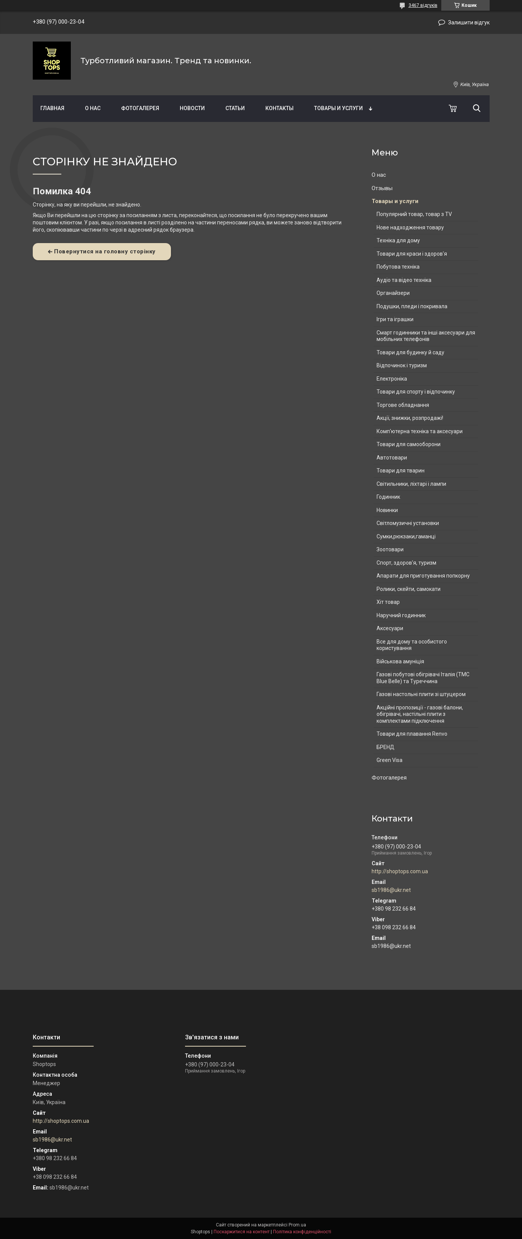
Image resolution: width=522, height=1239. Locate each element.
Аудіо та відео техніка (404, 280)
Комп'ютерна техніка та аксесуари (420, 431)
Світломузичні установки (408, 523)
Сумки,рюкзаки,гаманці (406, 536)
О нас (93, 108)
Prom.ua (297, 1225)
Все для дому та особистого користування (412, 645)
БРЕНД (385, 747)
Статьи (235, 108)
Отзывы (382, 188)
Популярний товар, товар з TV (414, 214)
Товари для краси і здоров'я (412, 254)
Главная (52, 108)
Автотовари (392, 458)
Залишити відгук (469, 22)
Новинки (387, 510)
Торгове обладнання (403, 405)
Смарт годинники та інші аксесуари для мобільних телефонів (426, 336)
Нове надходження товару (410, 227)
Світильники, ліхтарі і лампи (411, 484)
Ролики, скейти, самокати (409, 589)
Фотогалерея (140, 108)
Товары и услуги (338, 108)
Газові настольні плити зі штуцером (421, 694)
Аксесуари (390, 628)
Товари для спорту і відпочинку (416, 392)
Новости (192, 108)
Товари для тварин (401, 470)
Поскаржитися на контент (242, 1231)
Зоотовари (390, 549)
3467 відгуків (423, 5)
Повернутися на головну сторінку (105, 251)
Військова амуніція (400, 661)
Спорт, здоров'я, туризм (406, 563)
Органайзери (393, 293)
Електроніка (392, 379)
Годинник (388, 497)
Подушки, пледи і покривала (412, 306)
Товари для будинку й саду (410, 352)
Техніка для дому (398, 240)
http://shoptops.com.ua (400, 871)
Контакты (279, 108)
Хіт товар (388, 602)
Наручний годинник (401, 615)
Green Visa (389, 760)
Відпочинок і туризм (402, 365)
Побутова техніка (398, 267)
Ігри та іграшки (395, 319)
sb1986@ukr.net (391, 890)
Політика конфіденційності (302, 1231)
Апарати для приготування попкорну (423, 576)
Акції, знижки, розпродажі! (410, 418)
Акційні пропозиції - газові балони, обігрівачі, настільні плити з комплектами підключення (420, 714)
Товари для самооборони (409, 444)
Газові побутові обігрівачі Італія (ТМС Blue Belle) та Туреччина (423, 677)
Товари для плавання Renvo (412, 734)
